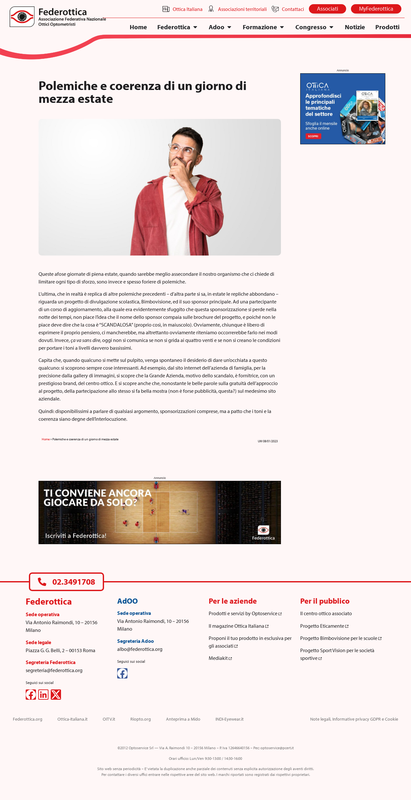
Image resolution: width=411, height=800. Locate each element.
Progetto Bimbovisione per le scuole (340, 638)
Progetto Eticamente (324, 626)
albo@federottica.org (139, 649)
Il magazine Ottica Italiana (238, 626)
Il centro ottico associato (326, 613)
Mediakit (220, 658)
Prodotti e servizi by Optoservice (245, 613)
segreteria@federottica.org (54, 670)
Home (46, 439)
